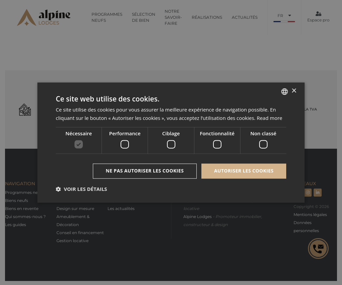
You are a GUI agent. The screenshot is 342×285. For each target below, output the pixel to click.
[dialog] (171, 142)
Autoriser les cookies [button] (244, 170)
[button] (81, 189)
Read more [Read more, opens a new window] (270, 118)
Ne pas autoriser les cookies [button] (145, 170)
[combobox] (284, 91)
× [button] (293, 90)
